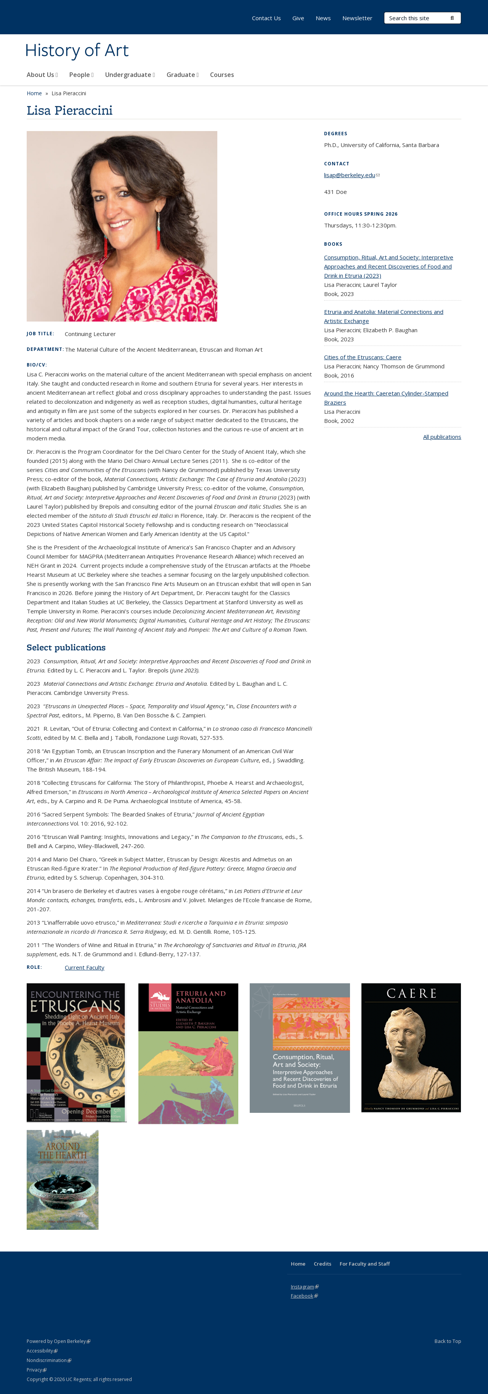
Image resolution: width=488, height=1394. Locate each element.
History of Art (77, 50)
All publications (442, 436)
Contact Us (266, 18)
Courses (222, 74)
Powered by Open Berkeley (58, 1341)
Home (34, 93)
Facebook (304, 1295)
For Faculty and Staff (365, 1263)
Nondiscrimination (49, 1360)
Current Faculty (84, 967)
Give (298, 18)
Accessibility (42, 1351)
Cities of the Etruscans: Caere (362, 357)
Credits (322, 1263)
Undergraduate (130, 74)
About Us (42, 74)
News (323, 18)
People (81, 74)
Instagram (305, 1286)
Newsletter (357, 18)
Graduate (183, 74)
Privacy (37, 1370)
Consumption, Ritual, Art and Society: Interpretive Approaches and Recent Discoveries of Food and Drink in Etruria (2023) (388, 266)
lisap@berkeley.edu (352, 175)
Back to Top (448, 1341)
